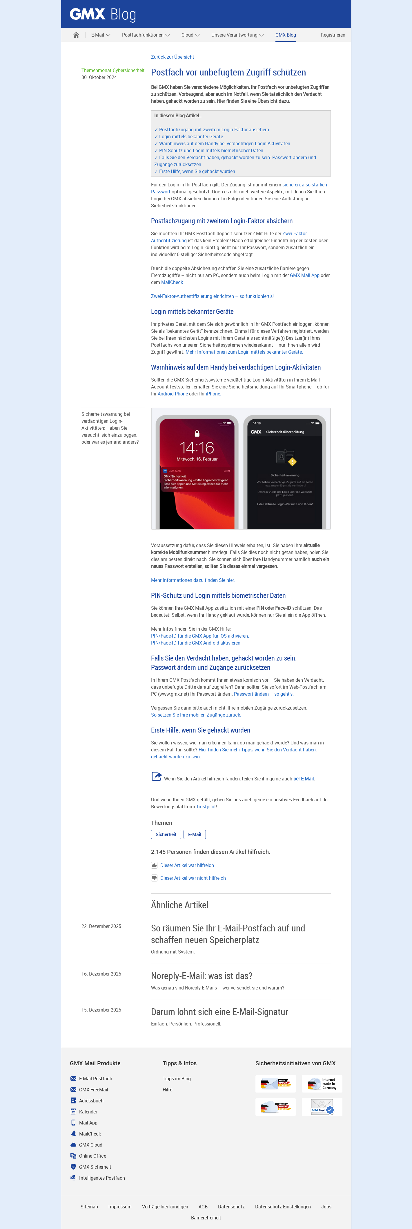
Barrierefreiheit (206, 1217)
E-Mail (101, 35)
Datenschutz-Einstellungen (283, 1206)
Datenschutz (231, 1206)
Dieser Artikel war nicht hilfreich (188, 878)
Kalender (88, 1112)
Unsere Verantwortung (237, 35)
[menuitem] (76, 35)
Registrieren (333, 35)
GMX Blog (285, 35)
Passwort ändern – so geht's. (264, 694)
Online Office (92, 1156)
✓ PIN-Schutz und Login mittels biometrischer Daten (208, 150)
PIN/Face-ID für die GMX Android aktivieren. (196, 643)
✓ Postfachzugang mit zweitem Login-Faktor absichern (211, 129)
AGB (203, 1206)
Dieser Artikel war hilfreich (182, 865)
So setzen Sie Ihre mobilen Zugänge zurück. (196, 715)
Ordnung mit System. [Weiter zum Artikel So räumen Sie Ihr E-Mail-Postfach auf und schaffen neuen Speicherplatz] (173, 952)
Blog (123, 14)
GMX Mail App (305, 275)
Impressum (120, 1206)
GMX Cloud (90, 1145)
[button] (166, 834)
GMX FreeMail (93, 1089)
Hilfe (167, 1089)
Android (166, 394)
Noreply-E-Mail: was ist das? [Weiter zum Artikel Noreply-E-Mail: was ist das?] (201, 975)
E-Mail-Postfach (95, 1078)
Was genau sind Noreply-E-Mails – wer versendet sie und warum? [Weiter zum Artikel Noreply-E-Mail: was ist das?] (217, 988)
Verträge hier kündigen (165, 1206)
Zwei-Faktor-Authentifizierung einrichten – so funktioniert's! (212, 296)
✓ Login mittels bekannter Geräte (188, 136)
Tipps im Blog (177, 1078)
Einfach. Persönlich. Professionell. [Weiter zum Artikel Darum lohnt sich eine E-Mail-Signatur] (186, 1024)
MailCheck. (172, 282)
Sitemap (89, 1206)
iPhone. (213, 394)
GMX (88, 14)
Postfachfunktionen (146, 35)
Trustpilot (206, 806)
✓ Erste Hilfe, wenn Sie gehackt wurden (194, 171)
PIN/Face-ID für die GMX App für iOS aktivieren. (200, 636)
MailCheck (90, 1134)
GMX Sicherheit (95, 1167)
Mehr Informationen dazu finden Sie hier (192, 580)
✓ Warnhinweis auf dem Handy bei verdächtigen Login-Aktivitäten (222, 143)
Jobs (326, 1206)
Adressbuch (91, 1100)
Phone (181, 394)
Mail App (88, 1123)
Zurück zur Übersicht (172, 57)
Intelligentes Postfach (102, 1178)
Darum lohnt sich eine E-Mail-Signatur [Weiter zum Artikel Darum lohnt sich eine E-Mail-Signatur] (219, 1011)
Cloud (191, 35)
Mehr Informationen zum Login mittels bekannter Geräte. (244, 352)
